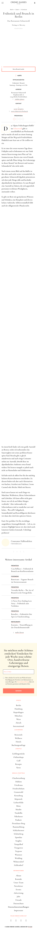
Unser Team (18, 882)
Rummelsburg (18, 827)
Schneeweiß (17, 128)
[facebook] (11, 921)
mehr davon (19, 632)
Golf (18, 760)
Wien (18, 719)
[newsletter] (26, 921)
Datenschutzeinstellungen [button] (18, 907)
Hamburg (18, 709)
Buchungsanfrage (18, 745)
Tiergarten (18, 848)
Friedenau (18, 785)
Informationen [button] (18, 870)
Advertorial (18, 28)
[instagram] (16, 921)
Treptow (18, 851)
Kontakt (18, 879)
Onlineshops (18, 757)
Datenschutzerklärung (23, 682)
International (18, 726)
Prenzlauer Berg (18, 823)
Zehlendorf (18, 865)
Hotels (18, 742)
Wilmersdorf (18, 861)
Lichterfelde (18, 802)
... (18, 107)
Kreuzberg (18, 795)
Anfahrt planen (19, 99)
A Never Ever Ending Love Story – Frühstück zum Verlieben (21, 603)
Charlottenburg (18, 778)
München (18, 716)
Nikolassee (18, 816)
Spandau (18, 837)
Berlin (18, 705)
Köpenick (18, 799)
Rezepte (18, 764)
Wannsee (18, 855)
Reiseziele (18, 735)
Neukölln (18, 813)
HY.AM (30, 926)
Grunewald (18, 792)
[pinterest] (21, 921)
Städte (18, 700)
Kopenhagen (19, 712)
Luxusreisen (18, 729)
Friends (18, 900)
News (18, 767)
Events (18, 889)
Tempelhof (18, 844)
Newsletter (18, 886)
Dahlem (18, 781)
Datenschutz (18, 903)
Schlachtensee (18, 830)
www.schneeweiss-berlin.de (19, 111)
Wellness (18, 738)
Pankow (18, 820)
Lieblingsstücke (18, 753)
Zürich (18, 723)
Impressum (18, 910)
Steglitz (18, 841)
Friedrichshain (18, 788)
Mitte (18, 806)
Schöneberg (18, 834)
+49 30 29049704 (18, 109)
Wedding (18, 858)
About (18, 875)
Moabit (18, 809)
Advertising (18, 893)
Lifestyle (18, 748)
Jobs (18, 896)
